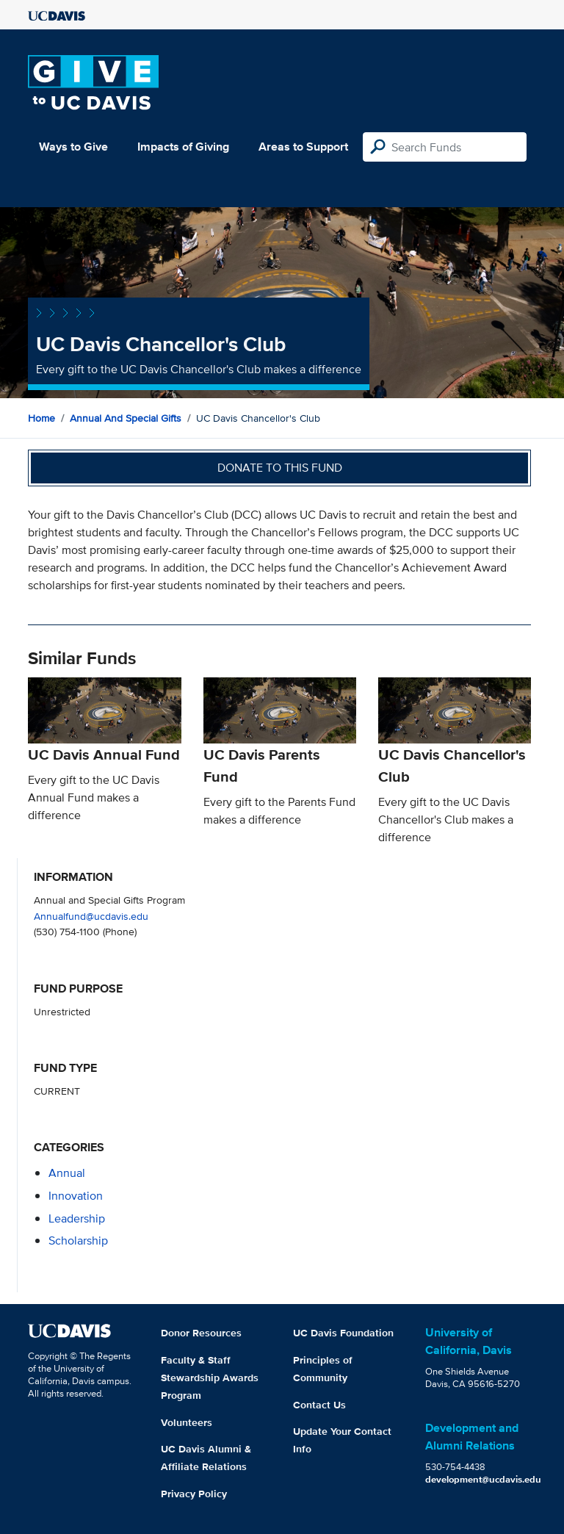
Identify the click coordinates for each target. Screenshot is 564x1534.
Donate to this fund (279, 467)
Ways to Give (73, 146)
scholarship (78, 1240)
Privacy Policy (194, 1493)
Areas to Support (303, 146)
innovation (75, 1195)
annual (66, 1172)
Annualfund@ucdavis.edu (91, 915)
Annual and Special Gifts (125, 418)
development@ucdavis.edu (483, 1479)
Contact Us (319, 1404)
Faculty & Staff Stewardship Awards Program (209, 1377)
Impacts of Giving (183, 146)
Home (41, 418)
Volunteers (186, 1422)
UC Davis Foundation (343, 1332)
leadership (76, 1218)
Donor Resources (201, 1332)
